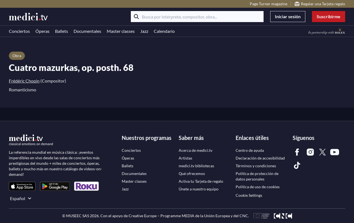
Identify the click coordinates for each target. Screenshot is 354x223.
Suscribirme (328, 16)
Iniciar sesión (288, 16)
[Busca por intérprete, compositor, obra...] (197, 16)
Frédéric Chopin (24, 80)
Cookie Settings (249, 195)
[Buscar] (136, 16)
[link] (22, 186)
